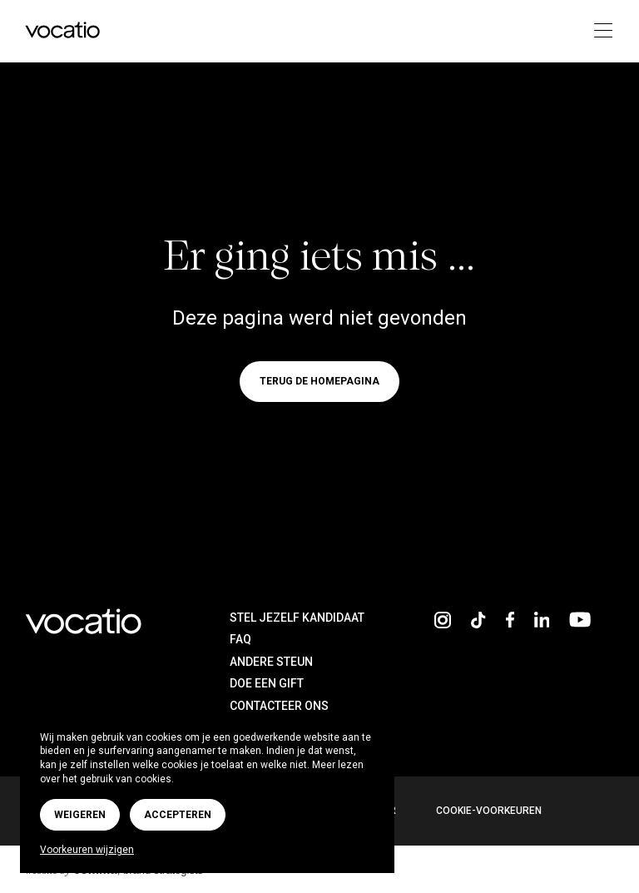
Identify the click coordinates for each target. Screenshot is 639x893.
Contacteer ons (279, 705)
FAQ (240, 639)
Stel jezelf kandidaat (297, 617)
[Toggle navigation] (598, 31)
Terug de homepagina (319, 381)
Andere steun (271, 661)
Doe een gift (267, 683)
